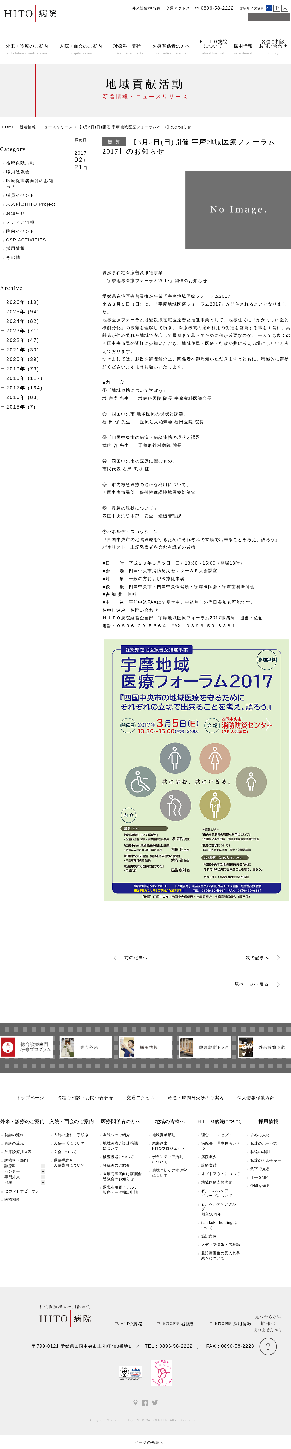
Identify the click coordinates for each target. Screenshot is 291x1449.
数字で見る (260, 1169)
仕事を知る (260, 1177)
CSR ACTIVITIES (26, 240)
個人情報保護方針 (256, 1097)
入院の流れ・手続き (71, 1135)
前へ (136, 957)
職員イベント (20, 195)
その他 (13, 257)
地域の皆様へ (170, 1121)
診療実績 (209, 1165)
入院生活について (69, 1143)
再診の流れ (14, 1143)
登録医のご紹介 (116, 1165)
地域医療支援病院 (217, 1182)
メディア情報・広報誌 (220, 1244)
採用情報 (15, 248)
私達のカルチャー (265, 1160)
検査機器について (118, 1157)
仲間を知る (260, 1186)
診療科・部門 (16, 1160)
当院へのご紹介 (116, 1135)
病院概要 (209, 1157)
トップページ (30, 1097)
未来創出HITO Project (31, 204)
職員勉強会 (18, 171)
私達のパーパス (264, 1143)
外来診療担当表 (146, 8)
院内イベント (20, 231)
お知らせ (15, 213)
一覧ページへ (249, 984)
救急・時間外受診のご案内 (196, 1097)
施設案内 (209, 1236)
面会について (65, 1152)
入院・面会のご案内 (71, 1121)
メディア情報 (20, 222)
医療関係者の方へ (121, 1121)
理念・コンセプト (217, 1135)
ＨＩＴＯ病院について (219, 1121)
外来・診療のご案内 (22, 1121)
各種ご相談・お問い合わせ (86, 1097)
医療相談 (12, 1199)
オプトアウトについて (220, 1174)
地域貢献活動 (20, 163)
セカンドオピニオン (21, 1191)
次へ (257, 957)
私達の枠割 (260, 1152)
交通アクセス (178, 8)
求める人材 (260, 1135)
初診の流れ (14, 1135)
